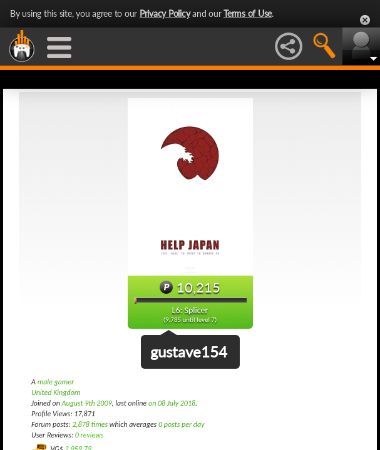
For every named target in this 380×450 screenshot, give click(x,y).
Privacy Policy (165, 13)
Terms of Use (247, 13)
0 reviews (89, 435)
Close (365, 20)
